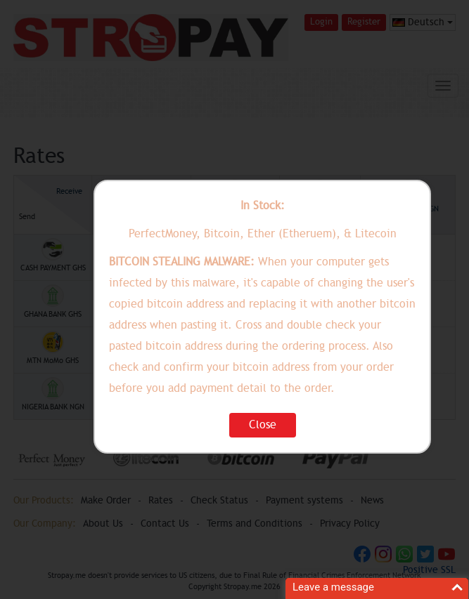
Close (262, 425)
